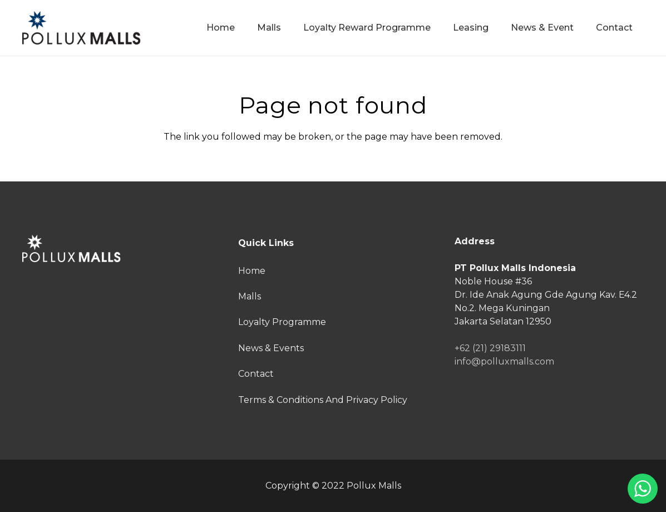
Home (251, 270)
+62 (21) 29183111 (490, 348)
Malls (249, 296)
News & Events (271, 348)
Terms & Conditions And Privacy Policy (322, 400)
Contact (256, 373)
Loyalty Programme (282, 322)
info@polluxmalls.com (504, 361)
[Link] (81, 28)
